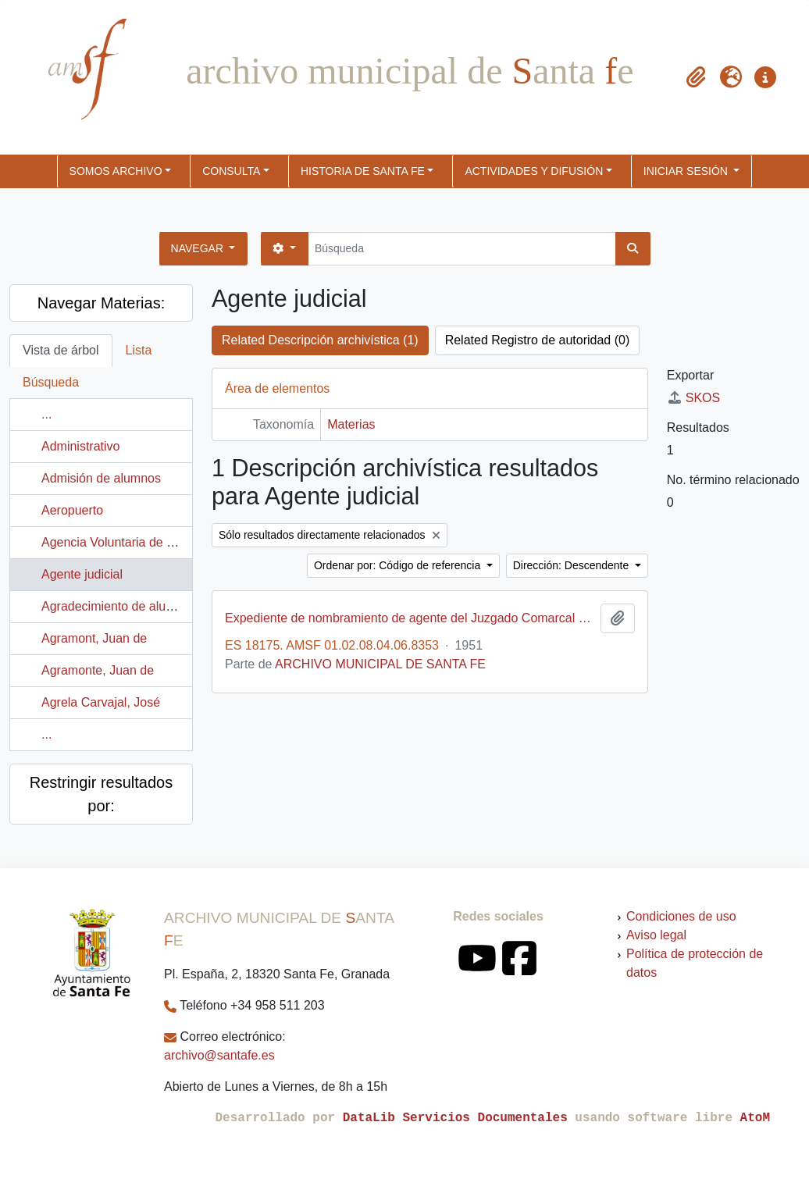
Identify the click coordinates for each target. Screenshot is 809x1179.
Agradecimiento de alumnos (118, 606)
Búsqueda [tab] (51, 382)
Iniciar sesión (687, 171)
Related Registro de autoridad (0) (537, 340)
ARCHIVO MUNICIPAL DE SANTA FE (380, 664)
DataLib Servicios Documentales (455, 1118)
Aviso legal (656, 935)
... (46, 414)
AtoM (755, 1118)
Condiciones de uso (681, 916)
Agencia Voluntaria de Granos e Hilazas (151, 542)
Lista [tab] (139, 350)
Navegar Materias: (101, 303)
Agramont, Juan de (94, 638)
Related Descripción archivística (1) (320, 340)
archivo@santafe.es (219, 1055)
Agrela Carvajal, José (100, 702)
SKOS (693, 397)
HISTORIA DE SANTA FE (363, 171)
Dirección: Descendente (573, 565)
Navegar (198, 248)
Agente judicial (82, 574)
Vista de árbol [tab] (61, 350)
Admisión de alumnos (101, 478)
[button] (696, 77)
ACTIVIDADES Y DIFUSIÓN (534, 171)
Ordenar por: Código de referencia (398, 565)
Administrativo (80, 446)
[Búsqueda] (462, 248)
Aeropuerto (72, 510)
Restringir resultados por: (101, 794)
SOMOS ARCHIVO (115, 171)
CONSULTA (231, 171)
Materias (351, 424)
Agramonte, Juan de (97, 670)
